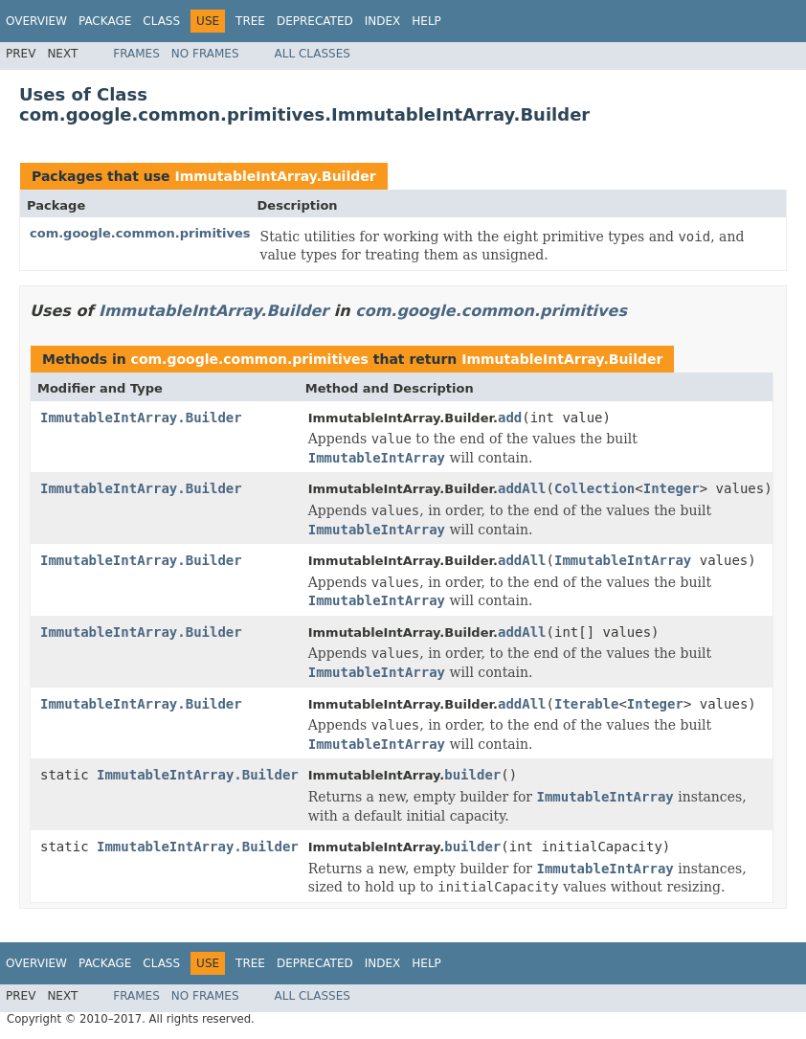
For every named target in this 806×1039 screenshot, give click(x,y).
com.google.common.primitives (140, 233)
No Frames (205, 53)
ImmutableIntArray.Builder (274, 176)
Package (104, 21)
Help (426, 21)
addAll (522, 488)
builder (472, 774)
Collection (594, 488)
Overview (36, 21)
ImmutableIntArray (622, 560)
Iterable (586, 703)
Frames (136, 53)
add (510, 417)
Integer (671, 488)
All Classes (312, 53)
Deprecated (315, 21)
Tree (250, 21)
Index (383, 21)
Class (161, 21)
